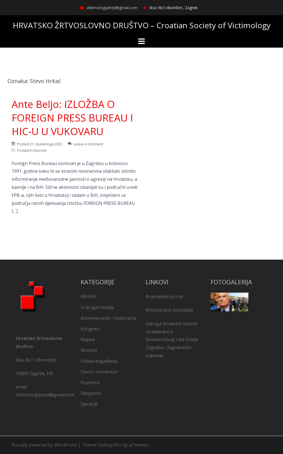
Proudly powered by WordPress (44, 445)
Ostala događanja (99, 361)
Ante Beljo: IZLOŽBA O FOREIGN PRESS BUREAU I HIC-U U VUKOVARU (72, 117)
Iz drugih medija (97, 307)
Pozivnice (90, 383)
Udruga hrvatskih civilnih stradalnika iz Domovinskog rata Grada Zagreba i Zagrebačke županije (172, 339)
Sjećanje (89, 404)
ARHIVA (88, 296)
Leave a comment (88, 143)
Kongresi (90, 329)
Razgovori (91, 393)
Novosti (40, 150)
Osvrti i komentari (99, 372)
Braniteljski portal (164, 296)
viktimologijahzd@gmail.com (112, 7)
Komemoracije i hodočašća (108, 318)
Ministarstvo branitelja (169, 310)
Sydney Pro (110, 445)
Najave (88, 339)
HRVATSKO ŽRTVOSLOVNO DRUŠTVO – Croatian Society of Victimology (142, 25)
